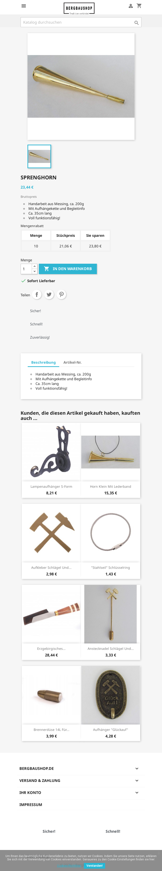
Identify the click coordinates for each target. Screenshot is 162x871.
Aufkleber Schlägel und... (51, 567)
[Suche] (81, 22)
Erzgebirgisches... (51, 648)
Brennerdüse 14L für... (51, 729)
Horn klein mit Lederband (110, 486)
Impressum (30, 804)
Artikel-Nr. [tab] (72, 362)
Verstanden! (94, 865)
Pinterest (61, 294)
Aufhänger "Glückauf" (110, 729)
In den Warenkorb (68, 269)
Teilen (36, 294)
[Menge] (26, 269)
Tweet (49, 294)
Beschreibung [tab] (43, 362)
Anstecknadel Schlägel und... (111, 648)
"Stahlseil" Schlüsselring (110, 567)
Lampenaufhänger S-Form (51, 486)
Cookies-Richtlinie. (69, 865)
